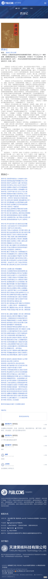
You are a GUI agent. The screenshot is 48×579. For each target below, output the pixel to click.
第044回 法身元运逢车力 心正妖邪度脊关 (14, 275)
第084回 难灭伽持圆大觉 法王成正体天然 (14, 365)
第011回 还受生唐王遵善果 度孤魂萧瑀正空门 (15, 200)
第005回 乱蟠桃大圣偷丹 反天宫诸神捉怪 (14, 187)
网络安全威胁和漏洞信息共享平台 (32, 533)
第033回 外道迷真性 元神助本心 (11, 249)
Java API (24, 518)
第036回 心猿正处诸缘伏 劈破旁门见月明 (14, 256)
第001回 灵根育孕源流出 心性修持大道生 (14, 179)
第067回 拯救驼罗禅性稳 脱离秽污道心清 (14, 327)
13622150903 (12, 530)
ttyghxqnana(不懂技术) (14, 523)
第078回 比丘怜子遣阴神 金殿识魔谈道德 (14, 350)
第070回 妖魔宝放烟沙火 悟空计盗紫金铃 (14, 333)
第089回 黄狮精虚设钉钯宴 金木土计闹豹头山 (15, 376)
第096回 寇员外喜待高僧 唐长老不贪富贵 (14, 391)
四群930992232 (33, 525)
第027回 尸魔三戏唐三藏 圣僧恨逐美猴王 (14, 237)
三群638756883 (22, 525)
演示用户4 (8, 435)
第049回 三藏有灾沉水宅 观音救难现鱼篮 (14, 286)
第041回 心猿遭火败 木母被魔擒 (11, 269)
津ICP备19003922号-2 (8, 571)
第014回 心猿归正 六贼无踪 (10, 207)
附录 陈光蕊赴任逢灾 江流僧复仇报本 (13, 404)
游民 (6, 454)
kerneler (10, 528)
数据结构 (18, 518)
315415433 (19, 528)
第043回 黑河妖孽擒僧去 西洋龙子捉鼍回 (14, 273)
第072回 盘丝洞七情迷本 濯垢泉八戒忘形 (14, 337)
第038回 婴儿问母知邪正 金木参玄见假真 (14, 260)
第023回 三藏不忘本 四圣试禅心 (11, 228)
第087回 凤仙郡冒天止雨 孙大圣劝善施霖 (14, 372)
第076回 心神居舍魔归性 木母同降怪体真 (14, 346)
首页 (17, 8)
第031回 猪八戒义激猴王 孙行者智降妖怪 (14, 245)
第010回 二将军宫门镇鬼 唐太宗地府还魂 (14, 198)
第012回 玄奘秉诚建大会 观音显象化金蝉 (14, 202)
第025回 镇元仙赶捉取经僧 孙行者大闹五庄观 (15, 232)
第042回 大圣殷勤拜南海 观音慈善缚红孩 (14, 271)
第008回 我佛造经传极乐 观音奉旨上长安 (14, 194)
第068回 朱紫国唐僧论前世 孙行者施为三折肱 (15, 329)
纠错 (45, 577)
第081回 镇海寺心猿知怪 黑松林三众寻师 (14, 359)
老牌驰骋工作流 (12, 565)
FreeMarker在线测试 (33, 518)
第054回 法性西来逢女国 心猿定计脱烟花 (14, 297)
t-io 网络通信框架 (40, 565)
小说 (31, 8)
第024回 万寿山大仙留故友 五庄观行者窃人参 (15, 230)
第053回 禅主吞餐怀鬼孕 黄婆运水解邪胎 (14, 295)
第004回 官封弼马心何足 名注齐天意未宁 (14, 185)
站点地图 (4, 573)
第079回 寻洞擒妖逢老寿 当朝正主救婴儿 (14, 353)
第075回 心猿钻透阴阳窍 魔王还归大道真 (14, 344)
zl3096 (7, 464)
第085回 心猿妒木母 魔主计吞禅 (11, 368)
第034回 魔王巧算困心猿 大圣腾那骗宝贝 (14, 252)
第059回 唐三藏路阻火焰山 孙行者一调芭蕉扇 (15, 307)
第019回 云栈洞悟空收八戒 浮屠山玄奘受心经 (15, 217)
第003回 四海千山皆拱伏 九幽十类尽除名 (14, 183)
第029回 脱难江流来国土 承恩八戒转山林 (14, 241)
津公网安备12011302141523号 (24, 571)
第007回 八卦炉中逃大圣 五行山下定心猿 (14, 191)
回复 (45, 424)
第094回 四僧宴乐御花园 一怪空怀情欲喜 (14, 387)
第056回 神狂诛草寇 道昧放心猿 (11, 301)
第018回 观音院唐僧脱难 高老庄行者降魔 (14, 215)
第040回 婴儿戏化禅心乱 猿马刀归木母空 (14, 264)
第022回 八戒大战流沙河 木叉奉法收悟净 (14, 226)
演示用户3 (8, 424)
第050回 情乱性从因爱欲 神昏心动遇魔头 (14, 288)
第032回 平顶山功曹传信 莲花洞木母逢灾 (14, 247)
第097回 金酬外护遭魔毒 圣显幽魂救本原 (14, 393)
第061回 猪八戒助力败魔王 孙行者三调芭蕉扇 (15, 314)
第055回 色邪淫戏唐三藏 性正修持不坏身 (14, 299)
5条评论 (3, 410)
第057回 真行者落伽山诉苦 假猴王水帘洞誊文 (15, 303)
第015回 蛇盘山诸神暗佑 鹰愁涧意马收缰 (14, 209)
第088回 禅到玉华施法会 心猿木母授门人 (14, 374)
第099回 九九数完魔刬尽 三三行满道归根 (14, 398)
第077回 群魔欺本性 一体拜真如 (11, 348)
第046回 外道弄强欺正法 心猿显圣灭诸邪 (14, 280)
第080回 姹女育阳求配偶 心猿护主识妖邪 (14, 355)
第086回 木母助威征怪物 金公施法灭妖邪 (14, 370)
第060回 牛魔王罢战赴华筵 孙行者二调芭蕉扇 (15, 310)
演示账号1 (8, 445)
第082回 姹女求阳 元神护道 (10, 361)
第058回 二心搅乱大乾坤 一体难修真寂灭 (14, 305)
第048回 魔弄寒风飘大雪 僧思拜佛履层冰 (14, 284)
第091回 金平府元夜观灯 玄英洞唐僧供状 (14, 380)
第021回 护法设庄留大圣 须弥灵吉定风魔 (14, 224)
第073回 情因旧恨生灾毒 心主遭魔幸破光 (14, 340)
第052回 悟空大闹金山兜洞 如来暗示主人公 (15, 292)
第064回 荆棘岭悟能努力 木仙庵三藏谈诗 (14, 320)
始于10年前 (11, 3)
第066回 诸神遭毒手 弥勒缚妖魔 (11, 325)
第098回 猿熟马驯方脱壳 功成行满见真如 (14, 395)
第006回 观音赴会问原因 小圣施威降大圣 (14, 189)
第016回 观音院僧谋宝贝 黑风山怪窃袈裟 (14, 211)
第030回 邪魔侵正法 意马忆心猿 (11, 243)
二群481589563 (11, 525)
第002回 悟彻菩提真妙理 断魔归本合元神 (14, 181)
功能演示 (24, 8)
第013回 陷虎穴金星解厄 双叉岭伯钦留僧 (14, 204)
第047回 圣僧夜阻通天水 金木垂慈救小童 (14, 282)
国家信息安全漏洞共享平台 (15, 533)
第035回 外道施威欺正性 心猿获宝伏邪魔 (14, 254)
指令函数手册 (11, 518)
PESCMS (19, 565)
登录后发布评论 (24, 416)
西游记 (24, 13)
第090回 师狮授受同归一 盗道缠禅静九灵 (14, 378)
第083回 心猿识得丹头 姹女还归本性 (12, 363)
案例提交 (10, 573)
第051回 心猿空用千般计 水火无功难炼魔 (14, 290)
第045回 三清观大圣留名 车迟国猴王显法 (14, 277)
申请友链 (4, 567)
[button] (45, 3)
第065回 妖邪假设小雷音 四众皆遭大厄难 (14, 322)
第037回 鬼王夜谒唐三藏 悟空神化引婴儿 (14, 258)
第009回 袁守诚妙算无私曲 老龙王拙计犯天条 (15, 196)
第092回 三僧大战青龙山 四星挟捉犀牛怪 (14, 383)
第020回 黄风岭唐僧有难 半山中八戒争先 (14, 219)
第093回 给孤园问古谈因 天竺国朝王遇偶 (14, 385)
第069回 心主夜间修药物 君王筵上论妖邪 (14, 331)
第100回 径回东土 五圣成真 (10, 400)
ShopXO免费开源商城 (29, 565)
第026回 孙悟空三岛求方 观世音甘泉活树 (14, 234)
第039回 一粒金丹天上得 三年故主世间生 (14, 262)
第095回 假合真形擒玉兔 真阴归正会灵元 (14, 389)
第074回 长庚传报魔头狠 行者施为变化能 (14, 342)
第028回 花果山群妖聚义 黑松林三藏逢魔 (14, 239)
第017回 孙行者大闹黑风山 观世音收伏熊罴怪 (15, 213)
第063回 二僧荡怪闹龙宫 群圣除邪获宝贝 (14, 318)
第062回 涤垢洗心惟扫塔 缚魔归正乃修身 (14, 316)
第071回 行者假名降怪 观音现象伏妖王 (13, 335)
